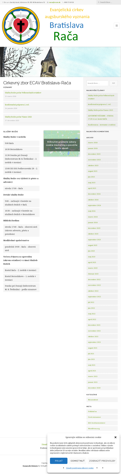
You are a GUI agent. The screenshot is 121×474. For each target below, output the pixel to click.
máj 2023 (91, 257)
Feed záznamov (94, 417)
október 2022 (93, 291)
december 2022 (94, 279)
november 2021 (94, 331)
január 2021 (93, 382)
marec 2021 (93, 376)
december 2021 (94, 325)
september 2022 (94, 297)
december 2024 (94, 194)
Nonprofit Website (30, 466)
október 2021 (93, 336)
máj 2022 (91, 314)
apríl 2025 (92, 188)
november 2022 (94, 285)
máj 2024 (91, 211)
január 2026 (93, 148)
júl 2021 (91, 354)
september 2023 (94, 240)
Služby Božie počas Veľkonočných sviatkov (23, 92)
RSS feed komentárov (96, 423)
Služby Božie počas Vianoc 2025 (18, 117)
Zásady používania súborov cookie (80, 468)
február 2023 (93, 274)
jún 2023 (91, 251)
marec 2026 (93, 142)
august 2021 (92, 348)
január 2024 (93, 222)
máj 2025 (91, 183)
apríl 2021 (92, 371)
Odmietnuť (78, 461)
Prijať (59, 461)
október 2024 (93, 200)
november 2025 (94, 160)
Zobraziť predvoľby (102, 461)
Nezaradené (93, 400)
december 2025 (94, 154)
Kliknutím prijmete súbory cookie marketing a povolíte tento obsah (62, 145)
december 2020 (94, 388)
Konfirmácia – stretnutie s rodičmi (101, 125)
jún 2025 (91, 177)
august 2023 (92, 245)
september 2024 (94, 205)
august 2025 (92, 171)
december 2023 (94, 228)
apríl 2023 (92, 262)
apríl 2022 (92, 319)
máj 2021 (91, 365)
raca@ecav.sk (54, 2)
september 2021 (94, 342)
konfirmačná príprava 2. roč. (17, 104)
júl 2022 (91, 302)
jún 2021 (91, 359)
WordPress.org (94, 428)
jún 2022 (91, 308)
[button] (115, 437)
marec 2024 (93, 217)
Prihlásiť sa (92, 411)
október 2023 (93, 234)
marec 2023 (93, 268)
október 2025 (93, 165)
